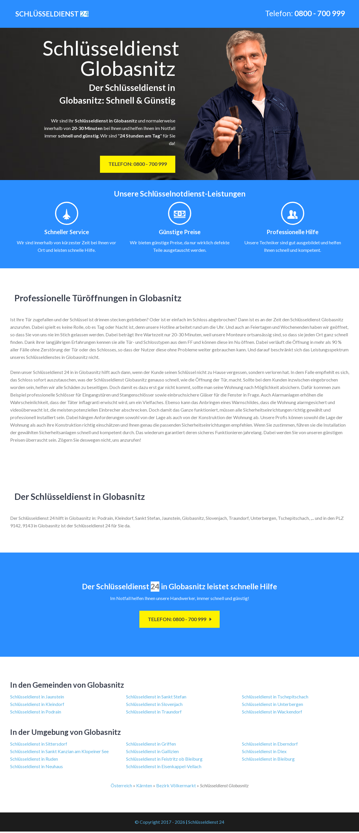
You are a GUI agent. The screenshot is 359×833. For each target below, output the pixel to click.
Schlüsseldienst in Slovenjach (154, 705)
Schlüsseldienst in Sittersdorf (38, 745)
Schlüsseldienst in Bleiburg (268, 760)
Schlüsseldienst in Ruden (34, 760)
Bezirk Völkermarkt (176, 787)
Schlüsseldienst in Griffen (151, 745)
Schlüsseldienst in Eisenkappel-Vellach (163, 767)
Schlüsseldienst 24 (206, 823)
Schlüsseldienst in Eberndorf (270, 745)
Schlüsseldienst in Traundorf (154, 713)
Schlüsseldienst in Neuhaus (36, 767)
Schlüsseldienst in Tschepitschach (275, 698)
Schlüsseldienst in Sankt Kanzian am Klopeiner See (59, 752)
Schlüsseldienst (51, 14)
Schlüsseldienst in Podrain (35, 713)
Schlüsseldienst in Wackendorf (272, 713)
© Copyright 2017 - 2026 (160, 823)
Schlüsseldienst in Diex (264, 752)
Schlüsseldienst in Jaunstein (37, 698)
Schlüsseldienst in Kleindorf (37, 705)
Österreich (121, 787)
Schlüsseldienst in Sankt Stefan (156, 698)
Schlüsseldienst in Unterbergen (272, 705)
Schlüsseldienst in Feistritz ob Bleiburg (164, 760)
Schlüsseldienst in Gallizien (152, 752)
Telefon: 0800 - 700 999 (135, 165)
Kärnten (144, 787)
